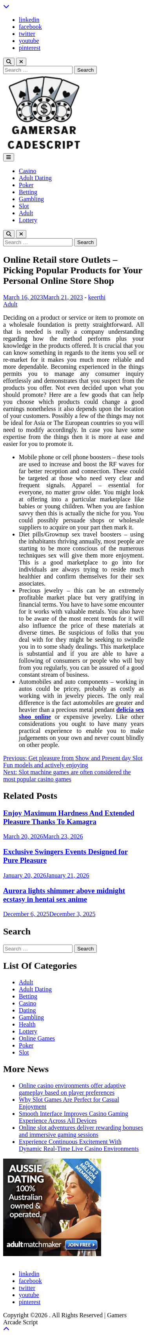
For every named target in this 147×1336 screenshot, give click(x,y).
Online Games (37, 1038)
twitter (27, 33)
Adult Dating (35, 178)
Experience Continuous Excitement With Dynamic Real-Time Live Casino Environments (79, 1145)
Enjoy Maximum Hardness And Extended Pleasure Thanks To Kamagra (68, 817)
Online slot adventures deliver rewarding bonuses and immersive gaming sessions (81, 1131)
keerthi (96, 297)
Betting (28, 192)
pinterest (29, 47)
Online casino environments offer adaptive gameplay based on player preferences (72, 1089)
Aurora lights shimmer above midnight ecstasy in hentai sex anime (64, 895)
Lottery (28, 220)
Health (27, 1024)
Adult (26, 213)
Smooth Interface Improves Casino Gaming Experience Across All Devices (73, 1117)
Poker (26, 185)
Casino (27, 171)
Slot (24, 206)
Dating (27, 1010)
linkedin (29, 19)
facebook (30, 26)
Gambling (31, 199)
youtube (29, 40)
